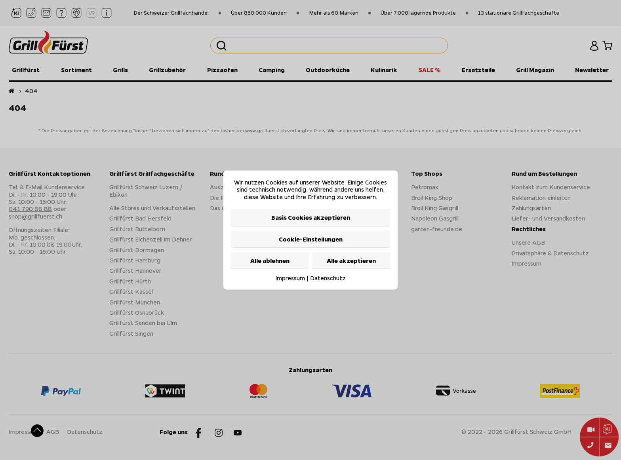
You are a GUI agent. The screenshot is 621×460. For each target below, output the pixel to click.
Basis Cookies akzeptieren (310, 217)
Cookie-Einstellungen (311, 239)
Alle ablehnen (270, 260)
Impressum (290, 278)
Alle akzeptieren (351, 260)
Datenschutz (328, 278)
